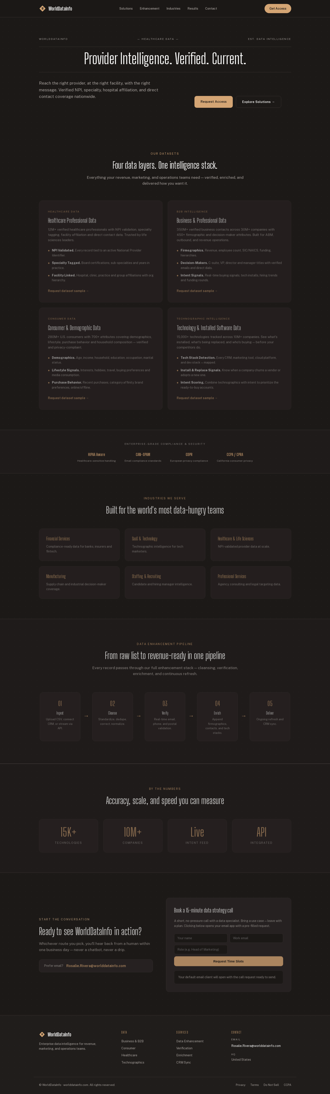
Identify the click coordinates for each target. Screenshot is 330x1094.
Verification (184, 1048)
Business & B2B (132, 1041)
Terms (254, 1085)
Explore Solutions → (258, 102)
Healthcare (129, 1055)
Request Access (214, 101)
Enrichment (184, 1055)
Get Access (277, 8)
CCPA (287, 1085)
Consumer (128, 1048)
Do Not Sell (271, 1085)
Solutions (126, 8)
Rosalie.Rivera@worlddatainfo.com (96, 969)
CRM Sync (183, 1062)
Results (192, 8)
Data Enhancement (190, 1041)
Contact (211, 8)
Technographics (132, 1062)
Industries (173, 8)
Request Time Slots (228, 964)
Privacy (240, 1085)
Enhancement (149, 8)
